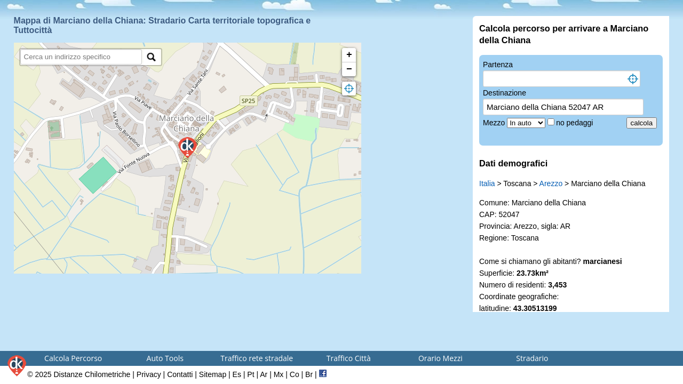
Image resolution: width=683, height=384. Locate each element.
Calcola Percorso (73, 358)
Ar (263, 374)
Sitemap (212, 374)
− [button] (349, 69)
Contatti (180, 374)
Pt (250, 374)
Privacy (149, 374)
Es (237, 374)
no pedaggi (575, 122)
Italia (487, 183)
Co (294, 374)
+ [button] (349, 55)
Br (309, 374)
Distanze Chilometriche (91, 374)
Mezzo (495, 122)
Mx (279, 374)
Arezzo (551, 183)
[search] (81, 57)
